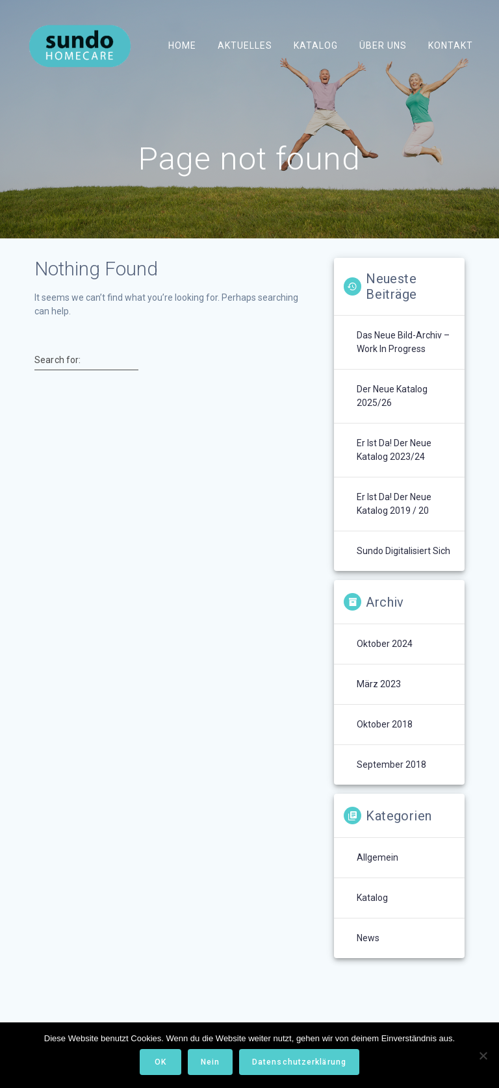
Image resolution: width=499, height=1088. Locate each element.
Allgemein (377, 857)
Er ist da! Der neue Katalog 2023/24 (394, 450)
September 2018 (391, 764)
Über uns (383, 45)
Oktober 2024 (385, 644)
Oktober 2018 (385, 724)
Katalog (316, 45)
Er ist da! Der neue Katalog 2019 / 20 (394, 504)
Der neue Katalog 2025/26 (392, 396)
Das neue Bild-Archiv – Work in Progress (403, 342)
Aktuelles (244, 45)
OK (160, 1062)
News (368, 938)
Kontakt (450, 45)
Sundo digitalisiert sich (403, 551)
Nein (210, 1062)
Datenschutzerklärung (299, 1062)
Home (182, 45)
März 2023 (379, 684)
